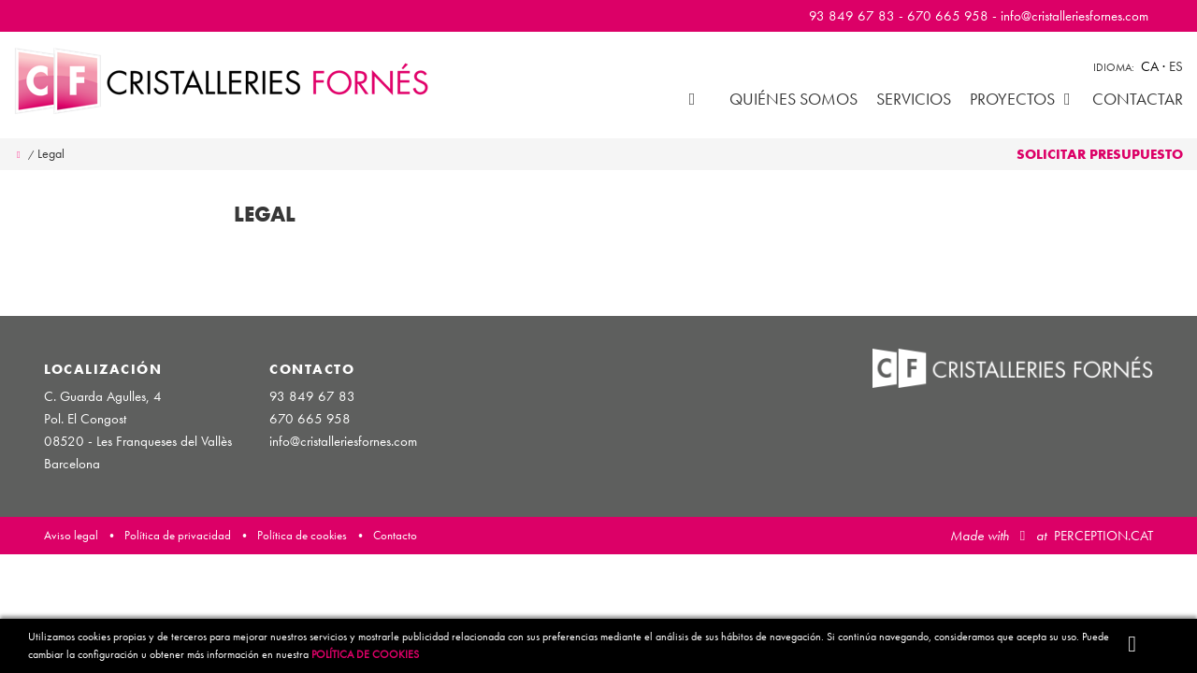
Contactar (1137, 98)
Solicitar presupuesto (1100, 154)
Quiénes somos (793, 98)
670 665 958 (947, 16)
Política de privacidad (177, 535)
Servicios (913, 98)
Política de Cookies (365, 654)
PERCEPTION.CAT (1103, 535)
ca (1151, 66)
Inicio (692, 98)
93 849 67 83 (852, 16)
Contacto (395, 535)
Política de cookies (302, 535)
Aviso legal (71, 535)
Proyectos (1022, 98)
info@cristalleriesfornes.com (1074, 16)
